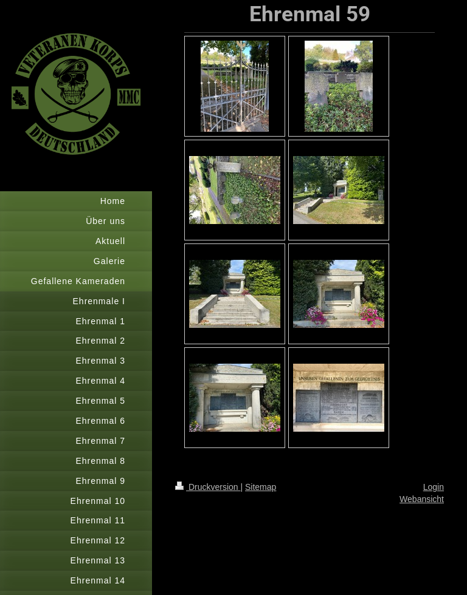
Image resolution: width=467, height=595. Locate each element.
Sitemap (260, 487)
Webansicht (422, 499)
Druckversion (207, 487)
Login (433, 487)
